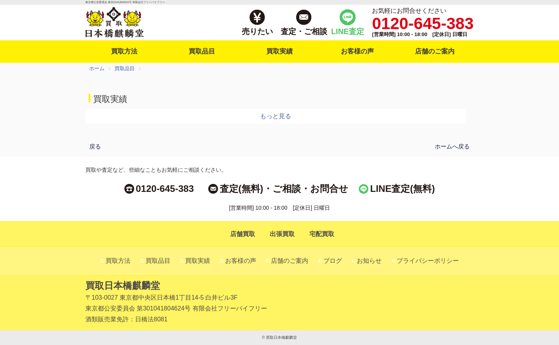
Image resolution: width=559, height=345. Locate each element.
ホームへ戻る (452, 146)
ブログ (332, 260)
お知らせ (369, 260)
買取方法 (124, 51)
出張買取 (282, 234)
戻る (95, 146)
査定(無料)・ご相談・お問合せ (284, 188)
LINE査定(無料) (402, 188)
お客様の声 (357, 51)
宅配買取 (321, 234)
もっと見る (275, 116)
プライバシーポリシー (428, 260)
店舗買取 (242, 234)
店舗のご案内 (435, 51)
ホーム (96, 68)
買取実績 (279, 51)
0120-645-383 (165, 188)
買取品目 (202, 51)
